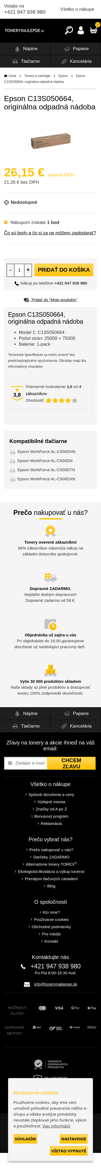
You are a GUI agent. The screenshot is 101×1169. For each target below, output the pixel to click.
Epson (63, 92)
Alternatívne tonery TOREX (51, 880)
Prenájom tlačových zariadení (51, 895)
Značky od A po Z (51, 825)
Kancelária (76, 77)
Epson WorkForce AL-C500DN (45, 476)
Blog (51, 902)
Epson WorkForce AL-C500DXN (46, 495)
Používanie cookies (51, 935)
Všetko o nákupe (77, 9)
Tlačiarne (25, 77)
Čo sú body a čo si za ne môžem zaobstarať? (50, 249)
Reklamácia (51, 839)
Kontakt (51, 957)
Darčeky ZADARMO (51, 873)
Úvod (12, 92)
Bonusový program (51, 832)
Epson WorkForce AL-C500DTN (46, 486)
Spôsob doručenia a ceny (51, 810)
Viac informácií (56, 1126)
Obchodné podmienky (51, 943)
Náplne (25, 65)
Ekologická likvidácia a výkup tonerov (51, 887)
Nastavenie (73, 1138)
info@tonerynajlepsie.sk (55, 1000)
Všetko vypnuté (68, 1150)
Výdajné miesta (51, 818)
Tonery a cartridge (37, 92)
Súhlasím (25, 1138)
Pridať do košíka (64, 286)
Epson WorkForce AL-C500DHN (46, 467)
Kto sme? (51, 928)
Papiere (75, 65)
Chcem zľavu (71, 779)
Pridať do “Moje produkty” (50, 316)
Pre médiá (51, 950)
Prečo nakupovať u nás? (51, 866)
